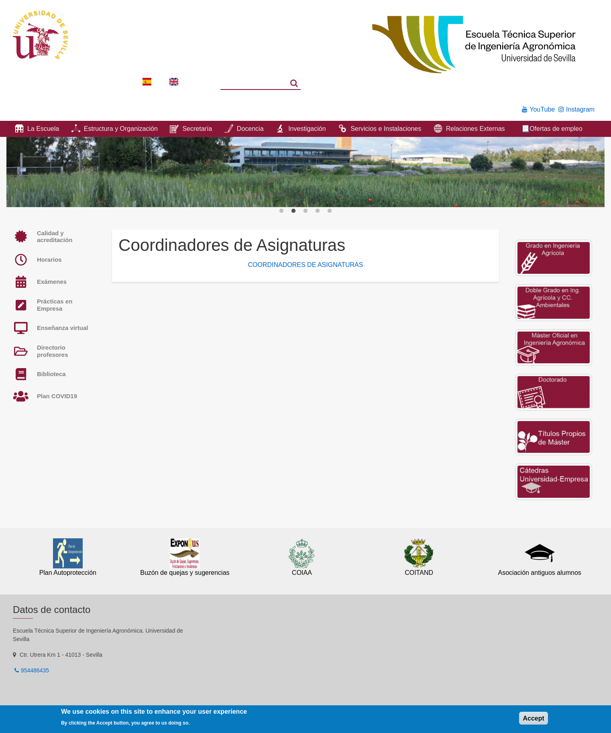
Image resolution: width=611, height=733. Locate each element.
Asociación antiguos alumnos (539, 572)
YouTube (542, 109)
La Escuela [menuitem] (43, 128)
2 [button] (293, 211)
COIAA (302, 572)
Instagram (580, 109)
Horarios (49, 259)
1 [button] (281, 211)
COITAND (419, 572)
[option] (305, 172)
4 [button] (318, 211)
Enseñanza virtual (62, 327)
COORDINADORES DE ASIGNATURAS (305, 264)
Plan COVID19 (57, 396)
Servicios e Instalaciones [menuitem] (385, 128)
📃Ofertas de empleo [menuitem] (551, 128)
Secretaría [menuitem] (197, 128)
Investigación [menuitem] (307, 128)
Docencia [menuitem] (250, 128)
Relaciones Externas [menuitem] (475, 128)
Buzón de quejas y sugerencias (184, 572)
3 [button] (305, 211)
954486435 (35, 670)
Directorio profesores (52, 351)
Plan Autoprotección (67, 572)
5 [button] (330, 211)
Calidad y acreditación (54, 237)
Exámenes (52, 281)
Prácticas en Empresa (54, 305)
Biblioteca (51, 374)
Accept (533, 718)
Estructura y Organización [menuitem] (121, 128)
